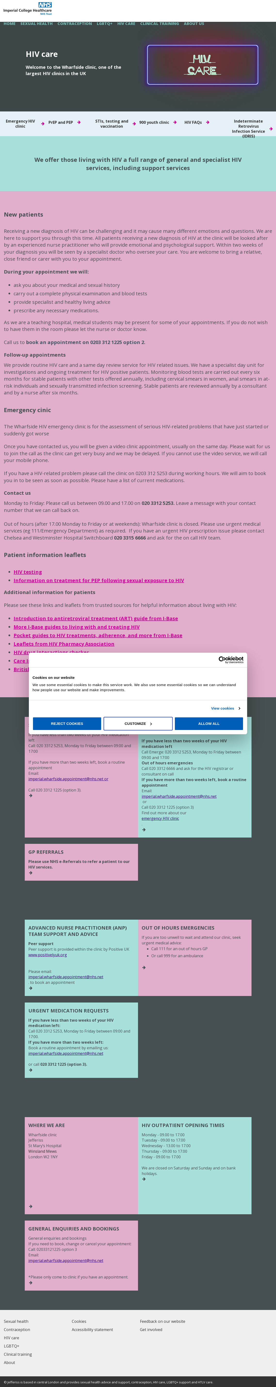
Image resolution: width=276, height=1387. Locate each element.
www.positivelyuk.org (47, 954)
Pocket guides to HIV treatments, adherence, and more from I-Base (98, 635)
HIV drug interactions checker (51, 652)
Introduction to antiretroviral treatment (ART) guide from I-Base (96, 618)
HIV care (126, 23)
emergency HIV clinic (160, 818)
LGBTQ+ (105, 23)
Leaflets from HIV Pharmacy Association (64, 644)
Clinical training (159, 23)
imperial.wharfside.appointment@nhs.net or (68, 779)
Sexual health (36, 23)
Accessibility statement (92, 1329)
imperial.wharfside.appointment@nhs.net (179, 796)
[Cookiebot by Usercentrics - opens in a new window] (222, 660)
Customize (138, 723)
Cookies (79, 1321)
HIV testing (28, 572)
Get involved (151, 1329)
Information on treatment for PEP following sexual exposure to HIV (99, 580)
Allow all (209, 723)
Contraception (74, 23)
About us (194, 23)
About (9, 1362)
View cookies (222, 708)
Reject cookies (67, 723)
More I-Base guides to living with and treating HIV (77, 627)
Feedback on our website (162, 1321)
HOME (10, 23)
